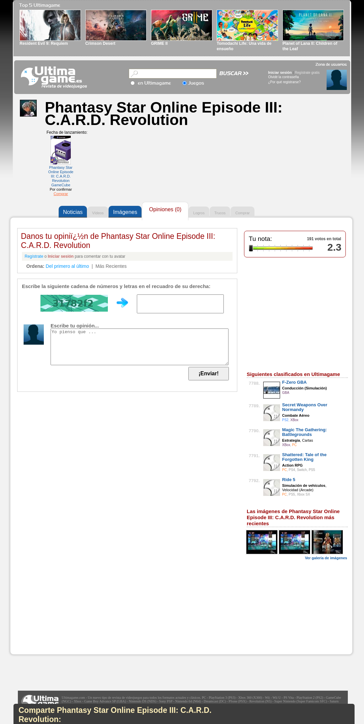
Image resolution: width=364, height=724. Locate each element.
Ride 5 (288, 479)
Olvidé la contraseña (283, 77)
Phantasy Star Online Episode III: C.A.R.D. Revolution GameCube (60, 176)
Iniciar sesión (280, 72)
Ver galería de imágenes (326, 558)
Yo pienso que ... (140, 346)
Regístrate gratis (307, 72)
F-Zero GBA (294, 382)
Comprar (61, 194)
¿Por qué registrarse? (284, 82)
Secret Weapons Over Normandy (304, 407)
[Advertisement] (61, 612)
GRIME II (159, 43)
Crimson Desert (100, 43)
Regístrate (34, 256)
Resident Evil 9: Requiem (44, 43)
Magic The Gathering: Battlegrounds (304, 432)
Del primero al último (67, 266)
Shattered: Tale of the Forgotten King (304, 457)
